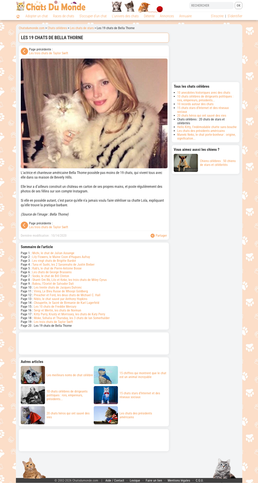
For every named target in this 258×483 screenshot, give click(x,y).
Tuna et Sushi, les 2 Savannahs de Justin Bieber (63, 264)
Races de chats (63, 16)
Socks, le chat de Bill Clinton (50, 276)
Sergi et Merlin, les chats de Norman (57, 310)
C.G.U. (200, 480)
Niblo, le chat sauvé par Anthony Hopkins (60, 299)
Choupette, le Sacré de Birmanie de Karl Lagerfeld (66, 303)
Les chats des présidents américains (201, 131)
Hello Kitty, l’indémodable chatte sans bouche (207, 127)
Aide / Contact (114, 480)
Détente (149, 16)
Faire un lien (154, 480)
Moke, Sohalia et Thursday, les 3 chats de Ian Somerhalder (72, 318)
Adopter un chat (36, 16)
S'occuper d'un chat (93, 16)
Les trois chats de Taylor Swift (48, 53)
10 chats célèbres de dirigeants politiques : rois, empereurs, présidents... (205, 98)
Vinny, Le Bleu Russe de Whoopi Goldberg (61, 291)
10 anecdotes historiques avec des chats (203, 93)
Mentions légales (179, 480)
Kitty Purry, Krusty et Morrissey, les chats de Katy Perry (69, 314)
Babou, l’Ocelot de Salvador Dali (53, 284)
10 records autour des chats (195, 104)
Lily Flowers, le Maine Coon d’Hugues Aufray (61, 257)
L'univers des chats (125, 16)
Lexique (135, 480)
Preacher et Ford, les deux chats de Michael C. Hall (67, 295)
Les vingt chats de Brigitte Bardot (54, 261)
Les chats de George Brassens (52, 272)
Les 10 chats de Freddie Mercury (55, 306)
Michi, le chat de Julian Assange (53, 253)
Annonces (167, 16)
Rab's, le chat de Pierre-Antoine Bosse (57, 268)
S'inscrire (217, 16)
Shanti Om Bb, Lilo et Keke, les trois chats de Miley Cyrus (69, 280)
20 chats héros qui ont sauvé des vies (201, 115)
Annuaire (185, 16)
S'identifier (235, 16)
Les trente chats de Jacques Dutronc (58, 287)
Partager (159, 236)
